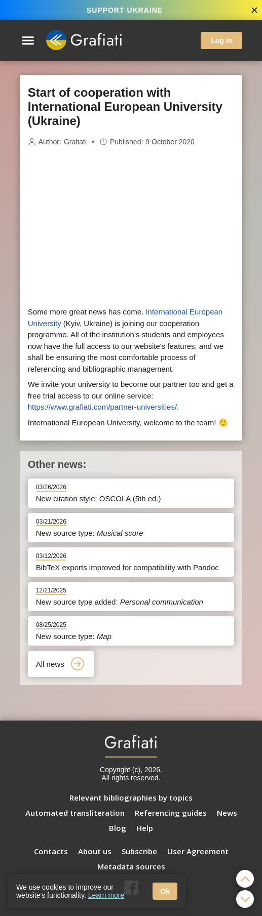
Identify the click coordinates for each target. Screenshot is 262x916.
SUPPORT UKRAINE (125, 10)
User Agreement (198, 851)
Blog (117, 828)
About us (94, 851)
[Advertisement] (131, 227)
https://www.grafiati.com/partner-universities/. (103, 407)
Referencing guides (171, 813)
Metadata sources (131, 866)
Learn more (106, 895)
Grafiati (75, 141)
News (227, 813)
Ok (165, 891)
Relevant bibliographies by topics (131, 797)
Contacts (51, 851)
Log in (221, 40)
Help (144, 828)
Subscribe (139, 851)
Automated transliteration (75, 813)
